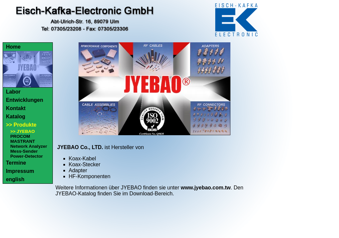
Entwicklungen (24, 100)
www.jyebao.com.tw (205, 187)
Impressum (20, 171)
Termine (16, 163)
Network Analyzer (28, 146)
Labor (13, 92)
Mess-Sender (24, 151)
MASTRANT (22, 141)
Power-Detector (26, 156)
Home (13, 47)
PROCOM (20, 136)
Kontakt (16, 108)
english (15, 179)
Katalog (15, 116)
